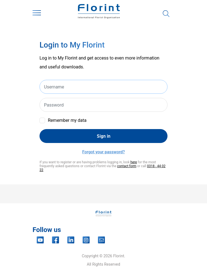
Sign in (103, 136)
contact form (126, 166)
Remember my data (67, 120)
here (133, 162)
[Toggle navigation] (37, 14)
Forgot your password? (103, 151)
